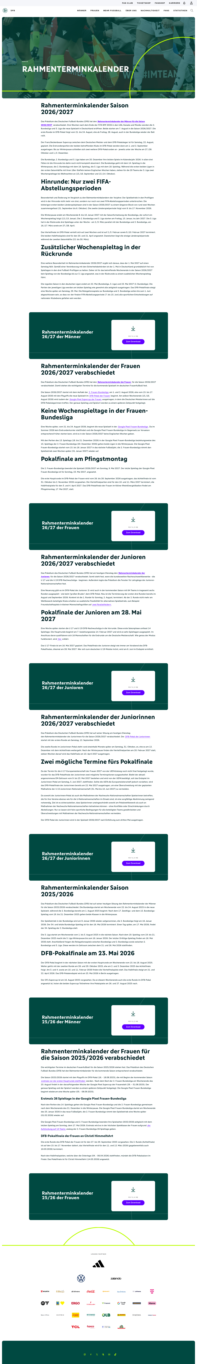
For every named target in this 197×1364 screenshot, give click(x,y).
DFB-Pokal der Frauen (99, 396)
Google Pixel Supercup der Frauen (85, 399)
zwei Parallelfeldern (101, 605)
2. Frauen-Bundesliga (99, 392)
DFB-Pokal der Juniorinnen (137, 737)
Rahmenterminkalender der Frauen (114, 382)
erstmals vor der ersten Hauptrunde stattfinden (63, 1081)
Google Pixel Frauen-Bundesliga (133, 427)
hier (59, 639)
